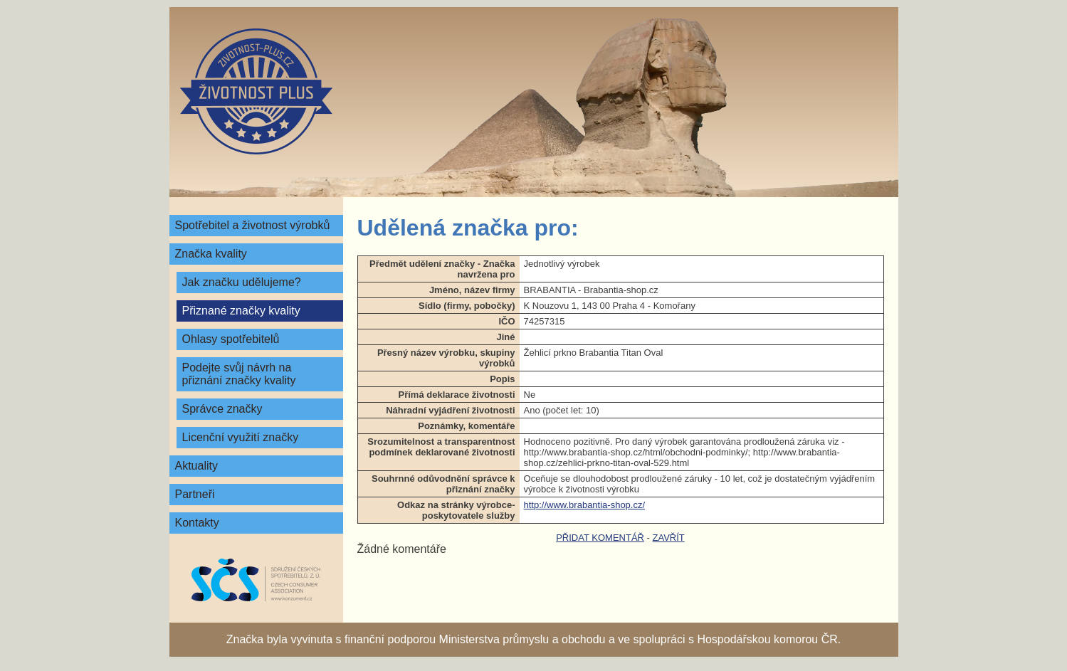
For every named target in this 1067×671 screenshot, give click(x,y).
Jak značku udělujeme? (241, 282)
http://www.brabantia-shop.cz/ (585, 505)
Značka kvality (211, 254)
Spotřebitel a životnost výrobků (252, 225)
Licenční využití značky (240, 437)
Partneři (195, 494)
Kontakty (197, 523)
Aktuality (196, 466)
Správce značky (222, 409)
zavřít (669, 537)
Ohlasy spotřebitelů (231, 339)
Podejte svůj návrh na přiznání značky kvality (239, 373)
